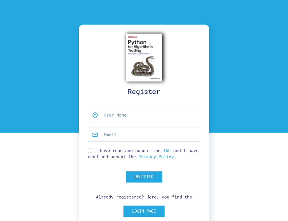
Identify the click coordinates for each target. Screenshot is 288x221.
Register (143, 176)
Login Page (144, 211)
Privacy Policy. (157, 157)
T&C (167, 150)
